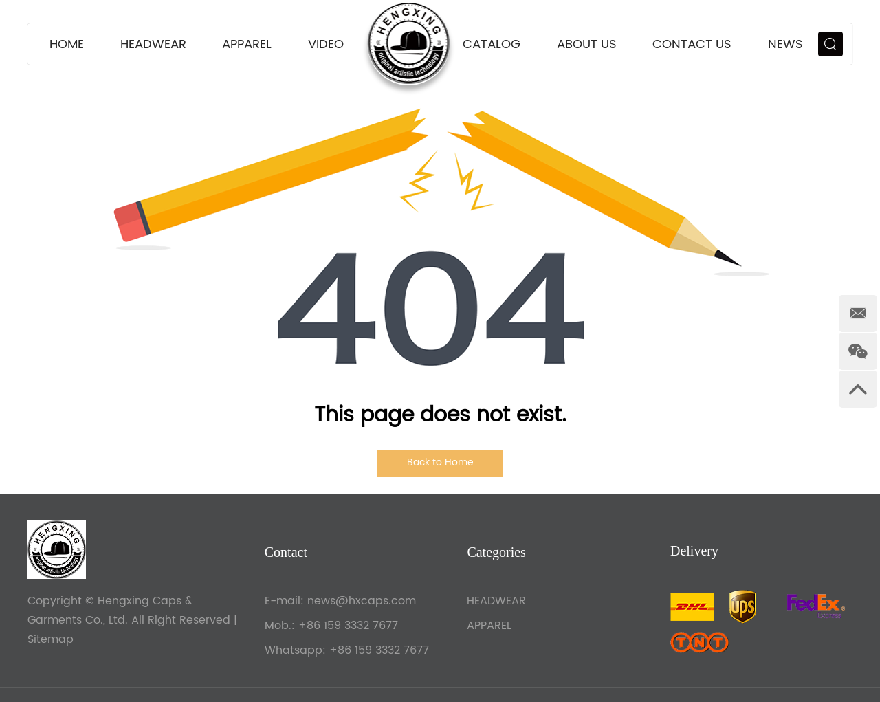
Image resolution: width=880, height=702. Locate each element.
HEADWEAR (153, 44)
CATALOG (491, 44)
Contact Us (692, 44)
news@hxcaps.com (361, 601)
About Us (587, 44)
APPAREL (247, 44)
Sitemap (51, 639)
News (785, 44)
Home (67, 44)
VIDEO (326, 44)
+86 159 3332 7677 (379, 650)
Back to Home (440, 462)
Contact (286, 552)
